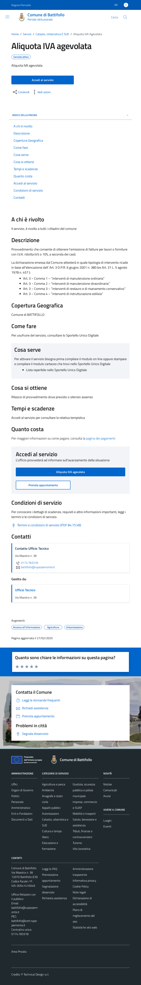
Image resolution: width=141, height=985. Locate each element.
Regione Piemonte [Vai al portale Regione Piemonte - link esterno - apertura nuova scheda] (21, 5)
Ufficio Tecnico (25, 590)
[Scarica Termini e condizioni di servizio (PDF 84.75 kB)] (46, 525)
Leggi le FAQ (49, 869)
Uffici (14, 784)
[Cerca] (125, 17)
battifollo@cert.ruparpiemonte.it (24, 923)
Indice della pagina (70, 115)
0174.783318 (26, 562)
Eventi (107, 826)
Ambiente (48, 790)
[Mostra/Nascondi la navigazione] (7, 17)
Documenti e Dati (21, 819)
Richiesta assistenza (54, 898)
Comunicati (110, 790)
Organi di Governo (22, 790)
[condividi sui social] (20, 92)
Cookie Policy (81, 886)
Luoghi (107, 820)
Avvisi (107, 796)
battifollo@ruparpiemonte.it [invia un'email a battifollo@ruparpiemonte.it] (35, 567)
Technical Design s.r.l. (36, 974)
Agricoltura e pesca (53, 784)
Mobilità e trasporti (84, 813)
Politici (15, 796)
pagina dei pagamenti (100, 438)
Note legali (79, 892)
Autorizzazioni (50, 813)
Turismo (77, 843)
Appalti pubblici (51, 807)
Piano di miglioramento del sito (84, 916)
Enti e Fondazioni (21, 813)
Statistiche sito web (85, 927)
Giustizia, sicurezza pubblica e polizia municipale (84, 790)
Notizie (107, 784)
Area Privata (18, 951)
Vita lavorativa (81, 848)
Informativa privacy (84, 880)
